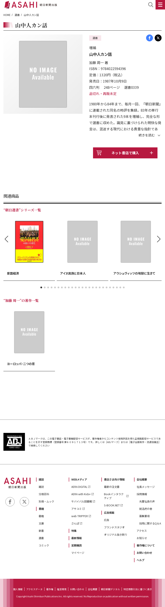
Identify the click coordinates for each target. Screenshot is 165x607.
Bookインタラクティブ (114, 496)
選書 (17, 15)
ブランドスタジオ (114, 527)
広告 (106, 520)
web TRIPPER (79, 516)
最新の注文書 (111, 487)
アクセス (142, 531)
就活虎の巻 (145, 509)
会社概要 (142, 479)
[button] (41, 287)
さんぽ (75, 523)
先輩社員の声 (147, 501)
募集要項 (144, 516)
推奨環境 (61, 589)
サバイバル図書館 (81, 501)
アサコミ (76, 509)
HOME (7, 15)
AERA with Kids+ (81, 494)
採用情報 (142, 494)
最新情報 (76, 538)
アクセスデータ (34, 589)
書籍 (41, 509)
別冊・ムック (46, 501)
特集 (73, 531)
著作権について (146, 545)
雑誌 (41, 479)
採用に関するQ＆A (150, 523)
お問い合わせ (144, 553)
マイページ (77, 553)
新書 (41, 531)
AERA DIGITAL (79, 487)
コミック (44, 545)
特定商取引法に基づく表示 (138, 589)
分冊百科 (44, 494)
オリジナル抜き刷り (115, 535)
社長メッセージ (146, 487)
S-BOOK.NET (112, 505)
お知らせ (142, 538)
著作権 (49, 589)
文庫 (41, 523)
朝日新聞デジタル (110, 589)
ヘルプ (140, 560)
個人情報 (18, 589)
